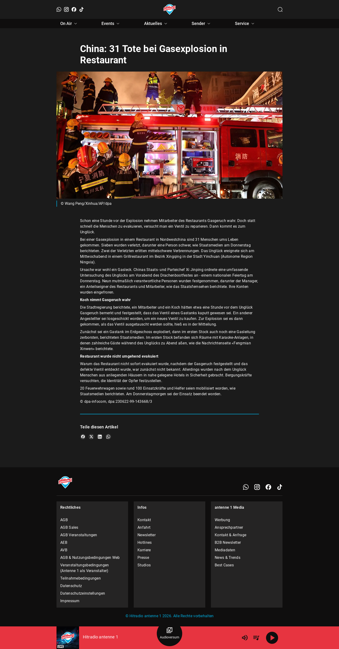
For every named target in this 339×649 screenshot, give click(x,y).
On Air (69, 23)
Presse (143, 557)
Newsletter (146, 535)
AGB (64, 520)
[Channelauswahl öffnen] (280, 9)
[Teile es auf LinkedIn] (100, 436)
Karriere (144, 550)
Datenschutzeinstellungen (82, 593)
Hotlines (144, 542)
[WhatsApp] (58, 9)
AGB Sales (69, 527)
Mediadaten (225, 550)
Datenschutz (71, 586)
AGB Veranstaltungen (78, 535)
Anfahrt (143, 527)
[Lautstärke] (245, 637)
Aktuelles (156, 23)
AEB (63, 542)
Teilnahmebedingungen (80, 578)
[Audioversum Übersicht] (169, 633)
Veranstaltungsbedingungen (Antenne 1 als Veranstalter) (84, 568)
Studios (144, 565)
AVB (63, 550)
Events (111, 23)
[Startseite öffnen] (169, 9)
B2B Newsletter (228, 542)
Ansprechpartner (229, 527)
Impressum (70, 601)
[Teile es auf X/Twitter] (91, 436)
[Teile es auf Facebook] (83, 436)
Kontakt (144, 520)
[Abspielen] (272, 637)
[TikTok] (81, 9)
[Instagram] (66, 9)
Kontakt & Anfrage (230, 535)
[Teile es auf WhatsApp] (108, 436)
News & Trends (227, 557)
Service (245, 23)
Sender (202, 23)
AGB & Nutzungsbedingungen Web (90, 557)
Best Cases (224, 565)
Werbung (222, 520)
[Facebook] (74, 9)
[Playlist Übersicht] (256, 637)
